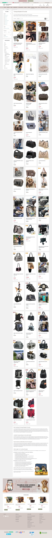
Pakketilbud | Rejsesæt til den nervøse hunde (30, 237)
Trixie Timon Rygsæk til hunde (18, 390)
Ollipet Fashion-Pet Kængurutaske (41, 391)
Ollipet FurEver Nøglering (30, 74)
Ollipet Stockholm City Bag (18, 246)
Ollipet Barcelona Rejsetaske (43, 333)
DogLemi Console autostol (42, 218)
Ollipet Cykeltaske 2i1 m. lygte (18, 333)
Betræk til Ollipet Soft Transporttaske (29, 333)
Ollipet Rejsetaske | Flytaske (43, 361)
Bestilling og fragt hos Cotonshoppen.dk (29, 519)
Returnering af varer (29, 523)
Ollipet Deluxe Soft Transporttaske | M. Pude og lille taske (31, 44)
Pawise (27, 133)
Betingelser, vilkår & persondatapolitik (29, 518)
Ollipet (27, 46)
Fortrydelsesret (29, 527)
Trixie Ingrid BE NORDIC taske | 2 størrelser (18, 161)
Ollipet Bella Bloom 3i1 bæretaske (42, 44)
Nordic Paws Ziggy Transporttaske (28, 104)
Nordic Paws (40, 75)
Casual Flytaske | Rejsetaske (30, 361)
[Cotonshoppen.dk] (7, 4)
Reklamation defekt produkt (30, 522)
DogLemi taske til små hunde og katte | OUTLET (43, 189)
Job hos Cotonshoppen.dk (42, 519)
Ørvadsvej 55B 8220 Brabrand (17, 519)
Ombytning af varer (29, 524)
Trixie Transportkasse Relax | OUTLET (43, 104)
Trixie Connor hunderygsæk (18, 419)
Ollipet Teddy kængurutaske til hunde (18, 74)
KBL (26, 362)
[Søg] (32, 4)
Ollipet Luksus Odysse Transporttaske (17, 362)
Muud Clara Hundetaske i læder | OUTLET (31, 274)
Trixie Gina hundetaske (42, 160)
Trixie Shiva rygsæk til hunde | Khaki (18, 133)
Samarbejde (40, 518)
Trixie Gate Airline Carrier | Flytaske (30, 161)
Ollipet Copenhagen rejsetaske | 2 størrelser (18, 274)
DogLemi (15, 219)
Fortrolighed (28, 521)
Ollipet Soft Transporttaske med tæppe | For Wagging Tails (31, 391)
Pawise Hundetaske (29, 132)
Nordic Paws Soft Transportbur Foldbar (30, 304)
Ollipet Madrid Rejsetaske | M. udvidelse (43, 304)
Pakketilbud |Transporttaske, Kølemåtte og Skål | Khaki (18, 44)
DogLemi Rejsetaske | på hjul (18, 218)
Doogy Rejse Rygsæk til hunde (30, 419)
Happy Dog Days (41, 521)
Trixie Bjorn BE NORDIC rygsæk (43, 132)
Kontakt (40, 520)
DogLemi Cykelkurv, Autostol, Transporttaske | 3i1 (30, 219)
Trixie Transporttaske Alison (18, 103)
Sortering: (15, 18)
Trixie (14, 104)
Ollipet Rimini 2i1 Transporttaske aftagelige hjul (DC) (43, 247)
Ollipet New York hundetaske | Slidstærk (30, 189)
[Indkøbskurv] (47, 4)
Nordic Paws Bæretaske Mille (43, 74)
